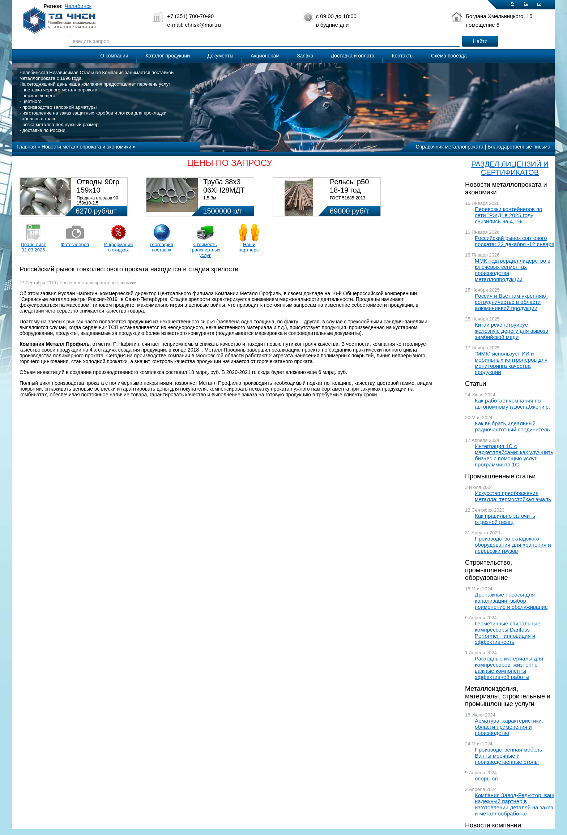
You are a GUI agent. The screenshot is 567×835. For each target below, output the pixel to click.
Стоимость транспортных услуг (205, 250)
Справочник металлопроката (449, 147)
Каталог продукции (168, 56)
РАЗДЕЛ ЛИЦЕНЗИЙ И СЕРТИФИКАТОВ (510, 168)
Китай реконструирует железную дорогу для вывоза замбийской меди (511, 331)
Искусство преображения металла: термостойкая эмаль (513, 496)
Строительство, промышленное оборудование (488, 570)
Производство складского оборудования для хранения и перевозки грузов (513, 544)
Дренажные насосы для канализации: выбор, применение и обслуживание (511, 600)
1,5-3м (209, 198)
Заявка (305, 56)
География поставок (161, 247)
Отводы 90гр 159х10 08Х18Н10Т (98, 190)
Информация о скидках (118, 247)
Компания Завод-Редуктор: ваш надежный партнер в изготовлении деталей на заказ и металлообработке (514, 804)
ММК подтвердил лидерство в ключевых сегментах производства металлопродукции (512, 270)
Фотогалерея (75, 244)
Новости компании (493, 825)
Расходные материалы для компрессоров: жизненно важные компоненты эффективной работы (509, 667)
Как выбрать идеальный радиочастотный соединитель (512, 426)
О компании (114, 56)
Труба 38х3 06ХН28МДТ (224, 186)
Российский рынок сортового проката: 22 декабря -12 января (514, 241)
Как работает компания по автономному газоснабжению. (512, 403)
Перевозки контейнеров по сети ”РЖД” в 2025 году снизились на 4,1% (508, 215)
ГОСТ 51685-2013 (347, 198)
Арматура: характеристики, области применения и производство (509, 727)
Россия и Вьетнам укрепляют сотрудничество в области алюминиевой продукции (511, 302)
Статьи (475, 383)
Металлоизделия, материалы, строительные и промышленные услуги (507, 696)
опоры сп (486, 778)
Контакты (402, 56)
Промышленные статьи (500, 476)
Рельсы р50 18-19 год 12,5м (349, 190)
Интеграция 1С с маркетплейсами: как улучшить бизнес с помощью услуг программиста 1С (514, 455)
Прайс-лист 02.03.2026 (33, 247)
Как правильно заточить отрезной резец (505, 519)
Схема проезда (449, 56)
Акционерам (265, 56)
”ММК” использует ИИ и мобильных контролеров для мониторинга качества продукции (511, 362)
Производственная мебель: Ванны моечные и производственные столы (509, 755)
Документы (220, 56)
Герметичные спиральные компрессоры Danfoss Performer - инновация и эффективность (507, 632)
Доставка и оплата (353, 56)
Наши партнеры (249, 247)
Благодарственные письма (518, 147)
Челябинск (78, 6)
